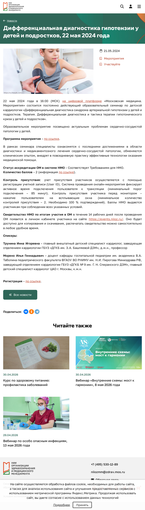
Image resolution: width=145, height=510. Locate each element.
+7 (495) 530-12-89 (104, 464)
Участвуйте (111, 64)
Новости (12, 20)
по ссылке (51, 138)
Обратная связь (105, 479)
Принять (82, 505)
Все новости (22, 294)
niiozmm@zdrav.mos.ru (108, 472)
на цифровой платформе (82, 101)
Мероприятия (113, 58)
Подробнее (61, 505)
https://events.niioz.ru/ (106, 219)
